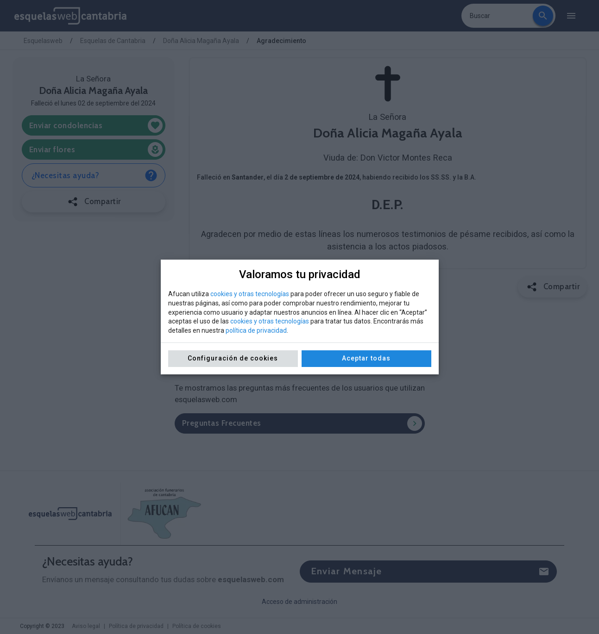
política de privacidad (256, 330)
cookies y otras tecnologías (249, 294)
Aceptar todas (366, 358)
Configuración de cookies (233, 358)
